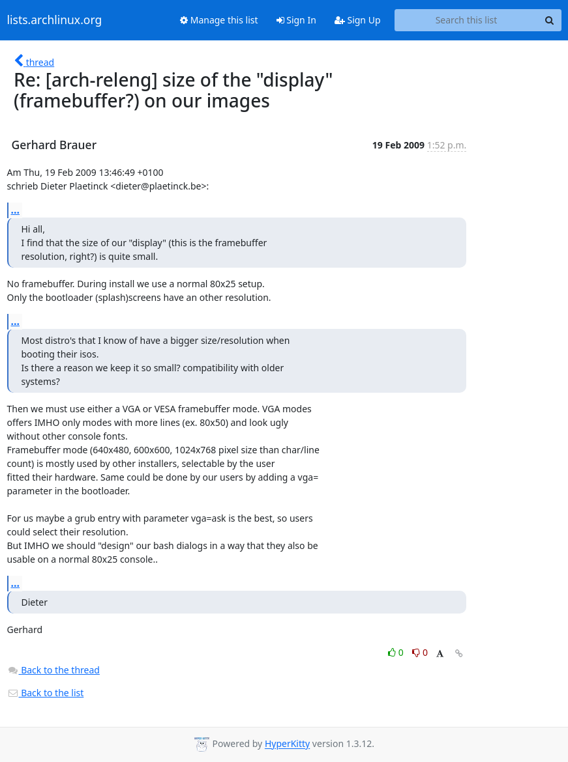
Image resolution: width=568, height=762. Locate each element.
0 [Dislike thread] (420, 652)
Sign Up (358, 20)
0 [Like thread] (397, 652)
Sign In (296, 20)
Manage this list (219, 20)
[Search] (549, 20)
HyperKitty (287, 744)
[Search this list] (467, 20)
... (15, 210)
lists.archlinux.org (54, 20)
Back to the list (45, 692)
